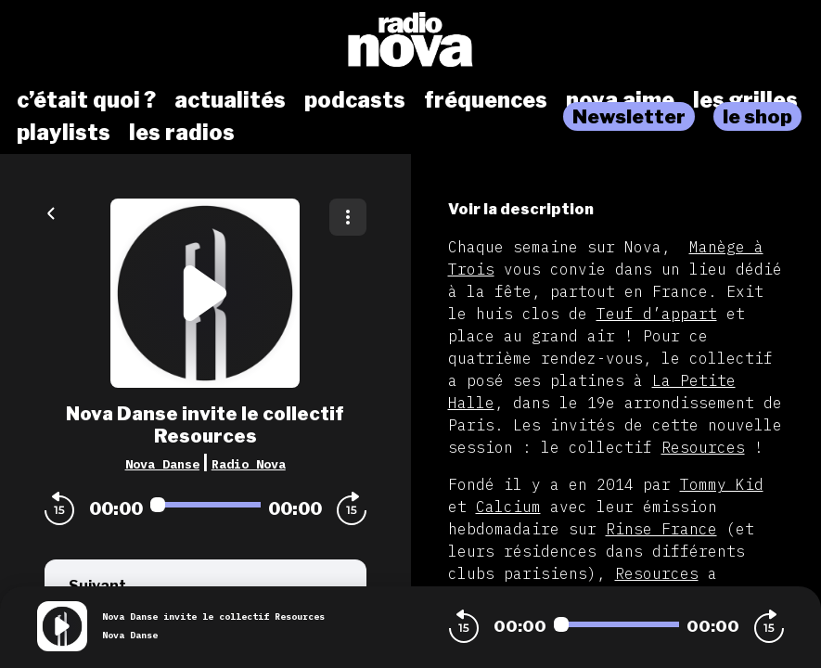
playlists (63, 133)
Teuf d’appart (657, 313)
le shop (757, 116)
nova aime (620, 100)
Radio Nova (249, 464)
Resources (703, 447)
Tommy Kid (721, 484)
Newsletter (629, 116)
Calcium (508, 506)
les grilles (745, 100)
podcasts (354, 100)
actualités (230, 100)
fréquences (485, 100)
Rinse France (661, 529)
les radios (182, 133)
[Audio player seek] (205, 504)
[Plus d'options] (347, 217)
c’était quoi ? (86, 100)
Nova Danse (162, 464)
